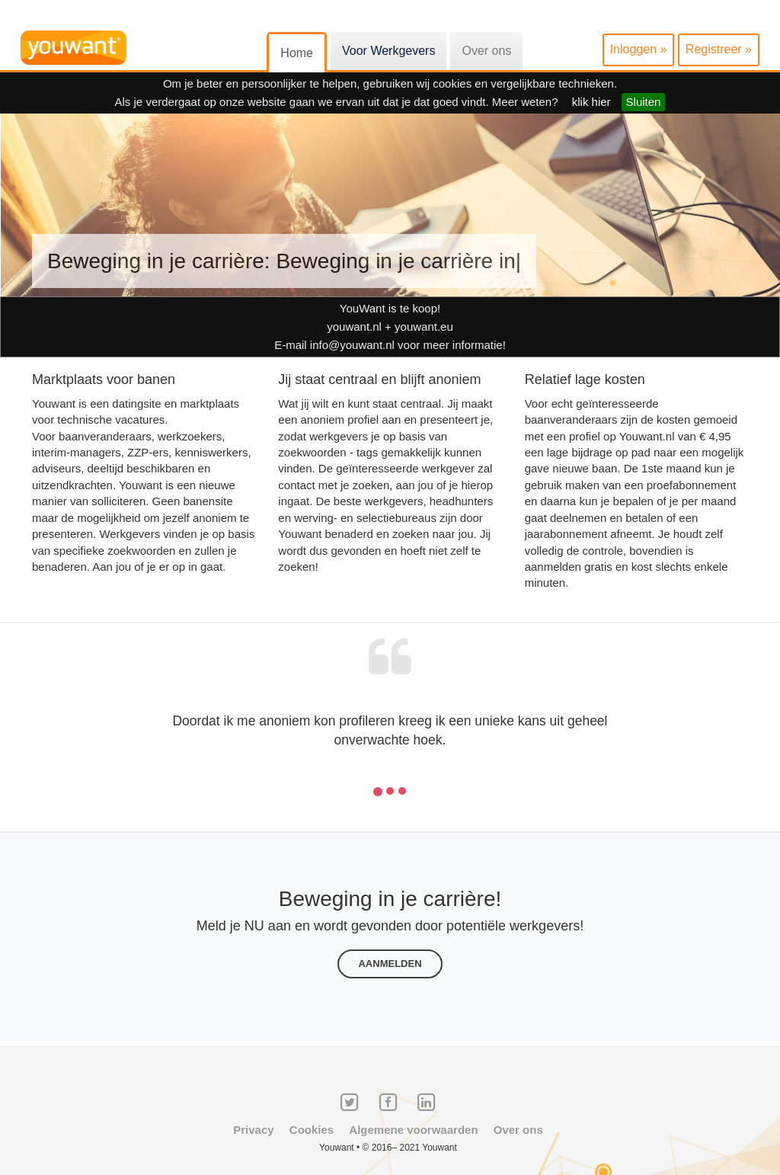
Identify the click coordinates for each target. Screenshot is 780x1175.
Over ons (486, 50)
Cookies (311, 1129)
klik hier (591, 101)
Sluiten (643, 101)
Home (296, 52)
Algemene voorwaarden (413, 1129)
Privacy (253, 1129)
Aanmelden (389, 963)
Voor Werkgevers (388, 50)
